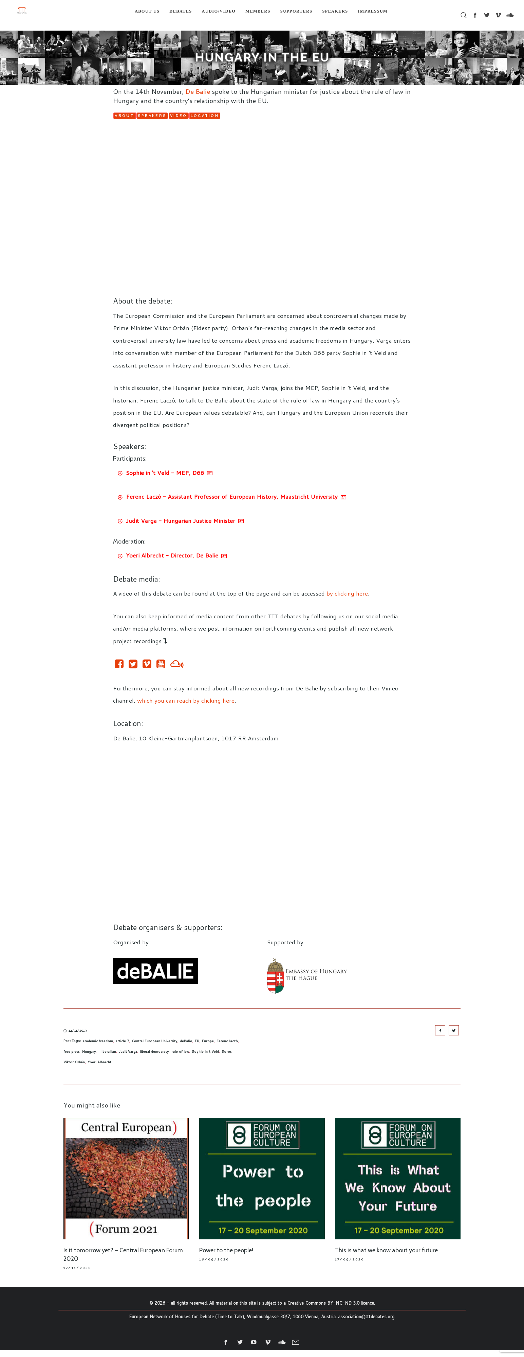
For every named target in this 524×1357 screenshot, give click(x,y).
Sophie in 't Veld (205, 1058)
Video (249, 118)
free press (71, 1058)
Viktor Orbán (74, 1068)
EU (197, 1047)
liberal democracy (154, 1058)
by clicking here (347, 600)
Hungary (89, 1058)
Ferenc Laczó (227, 1047)
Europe (208, 1047)
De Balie (197, 91)
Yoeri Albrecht (99, 1068)
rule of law (180, 1058)
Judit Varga (128, 1058)
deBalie (186, 1047)
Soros (226, 1058)
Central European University (154, 1047)
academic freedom (98, 1047)
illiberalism (107, 1058)
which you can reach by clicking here (186, 707)
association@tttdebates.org (366, 1323)
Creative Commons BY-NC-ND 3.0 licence (330, 1310)
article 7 (122, 1047)
